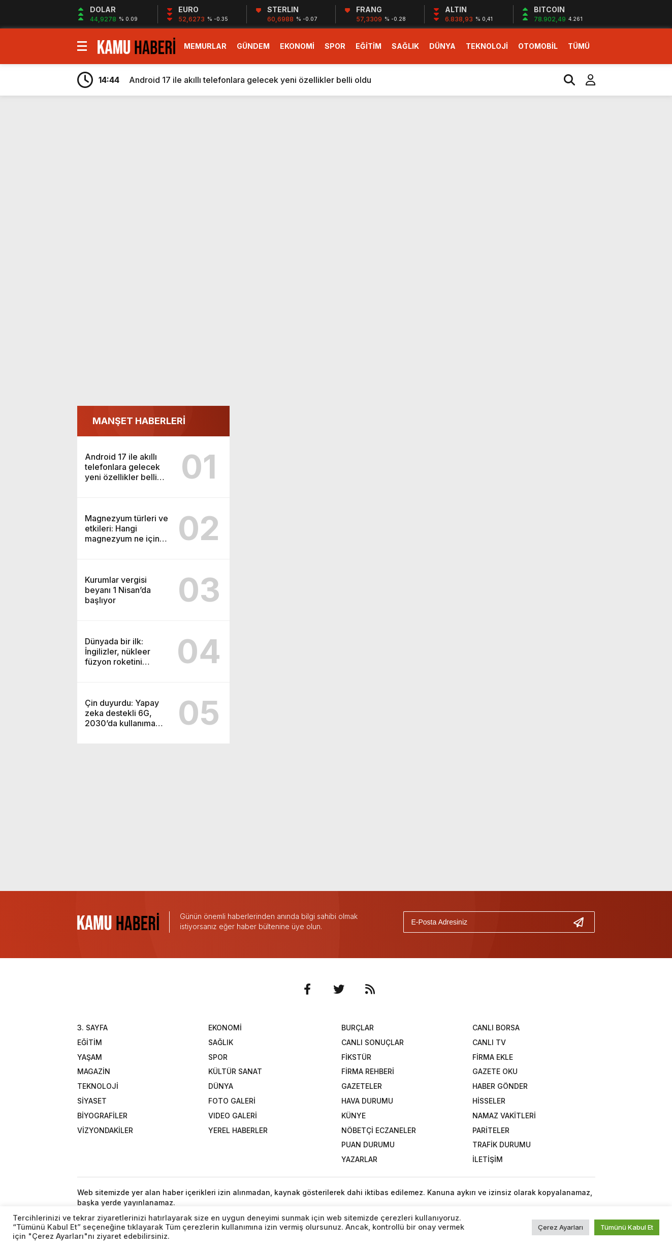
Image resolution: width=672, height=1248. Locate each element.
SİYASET (92, 1100)
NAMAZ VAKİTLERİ (504, 1115)
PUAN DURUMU (368, 1144)
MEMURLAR (205, 46)
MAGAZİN (93, 1071)
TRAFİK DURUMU (501, 1144)
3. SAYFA (92, 1027)
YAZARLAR (359, 1159)
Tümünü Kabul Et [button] (626, 1227)
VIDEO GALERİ (232, 1115)
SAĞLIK (405, 46)
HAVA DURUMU (367, 1100)
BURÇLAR (357, 1027)
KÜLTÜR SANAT (235, 1071)
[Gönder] (582, 922)
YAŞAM (89, 1057)
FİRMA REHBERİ (367, 1071)
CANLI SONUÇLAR (372, 1042)
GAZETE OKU (495, 1071)
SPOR (335, 46)
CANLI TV (489, 1042)
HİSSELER (488, 1100)
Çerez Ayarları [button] (560, 1227)
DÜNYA (442, 46)
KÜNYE (353, 1115)
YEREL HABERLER (238, 1130)
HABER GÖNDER (500, 1086)
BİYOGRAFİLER (102, 1115)
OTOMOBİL (538, 46)
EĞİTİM (368, 46)
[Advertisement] (336, 182)
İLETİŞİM (487, 1159)
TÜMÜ (579, 46)
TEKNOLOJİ (487, 46)
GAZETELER (361, 1086)
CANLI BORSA (496, 1027)
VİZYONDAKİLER (105, 1130)
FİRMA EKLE (492, 1057)
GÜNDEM (253, 46)
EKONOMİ (297, 46)
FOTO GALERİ (231, 1100)
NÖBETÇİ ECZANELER (378, 1130)
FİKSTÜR (356, 1057)
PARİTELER (490, 1130)
